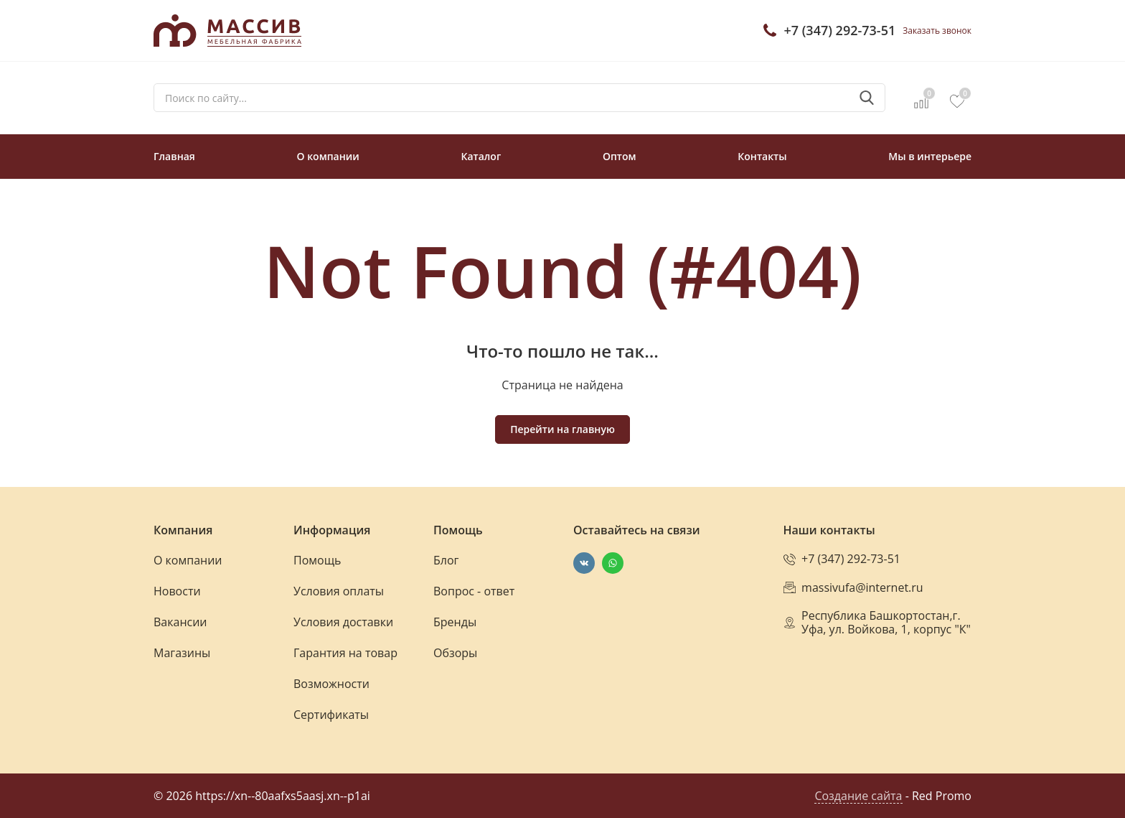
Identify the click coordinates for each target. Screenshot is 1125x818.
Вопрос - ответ (473, 591)
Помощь (317, 560)
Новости (177, 591)
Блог (445, 560)
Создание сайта (858, 796)
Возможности (331, 684)
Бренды (454, 622)
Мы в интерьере (929, 156)
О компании (328, 156)
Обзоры (455, 653)
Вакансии (180, 622)
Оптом (619, 156)
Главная (174, 156)
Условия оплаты (338, 591)
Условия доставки (343, 622)
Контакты (762, 156)
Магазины (182, 653)
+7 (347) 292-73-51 (839, 30)
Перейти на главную (562, 429)
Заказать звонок (937, 30)
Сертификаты (331, 714)
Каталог (481, 156)
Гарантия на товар (345, 653)
